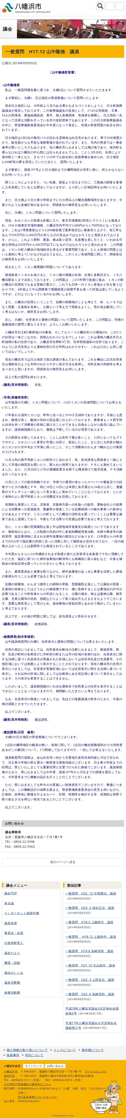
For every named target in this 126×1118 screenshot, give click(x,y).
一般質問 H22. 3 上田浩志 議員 (89, 980)
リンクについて (65, 1050)
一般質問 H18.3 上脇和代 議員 (89, 922)
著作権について (93, 1050)
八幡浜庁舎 (11, 1071)
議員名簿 (10, 923)
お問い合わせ (55, 1066)
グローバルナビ (120, 6)
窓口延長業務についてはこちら (37, 1097)
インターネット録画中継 (21, 913)
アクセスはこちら (96, 1071)
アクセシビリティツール (110, 6)
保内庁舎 (9, 1076)
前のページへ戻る (63, 862)
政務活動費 (12, 993)
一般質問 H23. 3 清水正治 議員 (89, 908)
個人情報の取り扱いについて (27, 1050)
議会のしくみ (13, 973)
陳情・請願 (12, 963)
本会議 (9, 903)
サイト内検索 (100, 6)
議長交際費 (12, 983)
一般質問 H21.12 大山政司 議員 (90, 965)
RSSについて (34, 1055)
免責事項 (13, 1055)
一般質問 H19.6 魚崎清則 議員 (89, 951)
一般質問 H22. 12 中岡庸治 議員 (90, 893)
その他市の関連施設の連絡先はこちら (27, 1084)
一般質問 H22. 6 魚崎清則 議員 (89, 994)
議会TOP (10, 893)
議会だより (12, 953)
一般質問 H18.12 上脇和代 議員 (90, 937)
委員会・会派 (13, 933)
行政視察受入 (13, 943)
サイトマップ (33, 1066)
